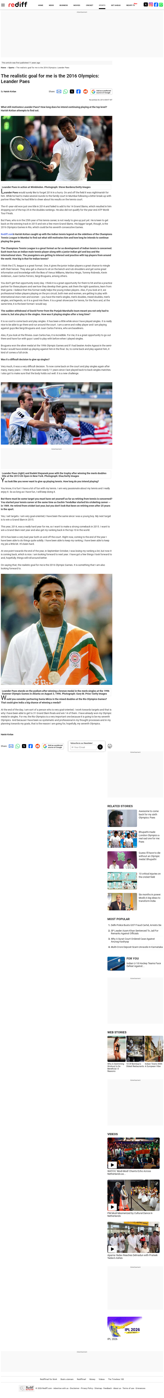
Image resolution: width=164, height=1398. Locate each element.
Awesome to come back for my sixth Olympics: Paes (149, 814)
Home (3, 68)
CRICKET (89, 5)
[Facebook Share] (78, 91)
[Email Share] (58, 91)
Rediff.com (7, 234)
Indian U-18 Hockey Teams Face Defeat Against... (144, 964)
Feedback (107, 1388)
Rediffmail (81, 1379)
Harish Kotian (10, 91)
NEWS (51, 5)
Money (92, 1379)
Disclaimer (74, 1388)
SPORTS (102, 5)
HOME (40, 5)
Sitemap (98, 1388)
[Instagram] (151, 4)
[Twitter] (145, 4)
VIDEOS (112, 1134)
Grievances (140, 1388)
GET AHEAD (116, 5)
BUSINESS (64, 5)
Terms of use (128, 1388)
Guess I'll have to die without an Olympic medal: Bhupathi (149, 856)
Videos (102, 1379)
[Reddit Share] (84, 91)
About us (117, 1388)
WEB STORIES (116, 1032)
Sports (11, 68)
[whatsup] (161, 4)
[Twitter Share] (71, 91)
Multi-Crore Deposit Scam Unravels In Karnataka (137, 947)
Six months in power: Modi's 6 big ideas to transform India (150, 897)
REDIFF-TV (130, 5)
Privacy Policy (87, 1388)
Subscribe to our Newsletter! (82, 743)
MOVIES (76, 5)
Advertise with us (60, 1388)
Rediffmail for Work (48, 1379)
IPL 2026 (112, 1339)
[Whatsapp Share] (65, 91)
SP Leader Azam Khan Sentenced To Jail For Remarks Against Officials (134, 932)
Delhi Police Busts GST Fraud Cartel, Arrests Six (136, 925)
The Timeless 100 (116, 1379)
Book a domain (67, 1379)
